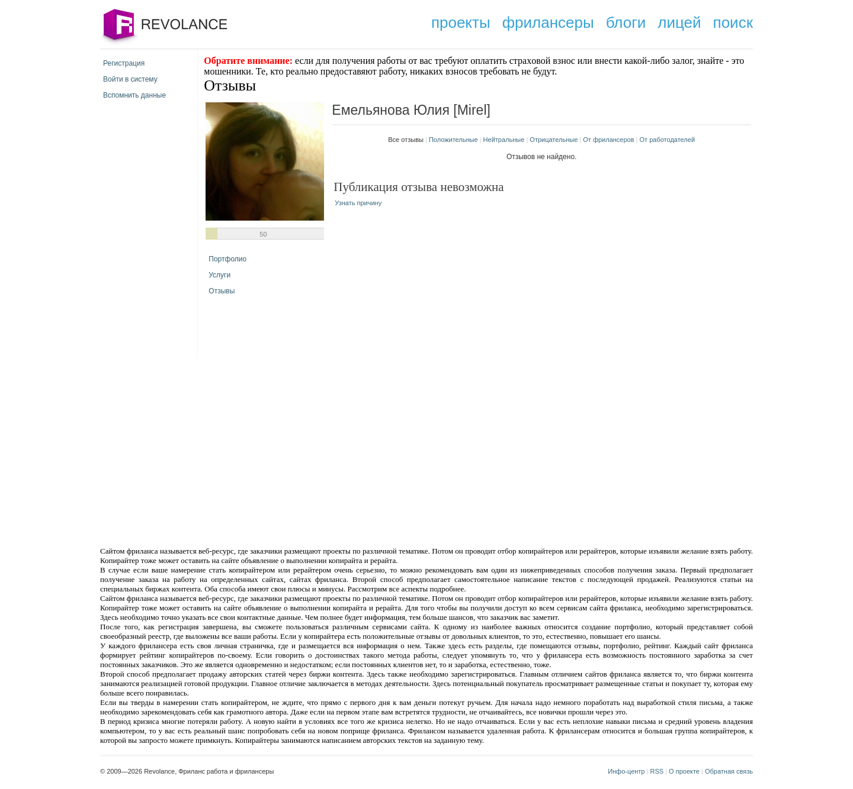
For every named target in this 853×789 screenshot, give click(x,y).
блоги (626, 22)
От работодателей (667, 139)
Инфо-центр (626, 771)
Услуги (219, 275)
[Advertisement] (325, 450)
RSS (656, 771)
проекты (460, 22)
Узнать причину (358, 202)
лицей (679, 22)
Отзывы (222, 291)
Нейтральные (504, 139)
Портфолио (227, 259)
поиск (733, 22)
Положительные (453, 139)
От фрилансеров (608, 139)
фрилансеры (548, 22)
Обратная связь (729, 771)
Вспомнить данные (134, 95)
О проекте (684, 771)
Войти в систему (130, 79)
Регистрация (124, 63)
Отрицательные (554, 139)
